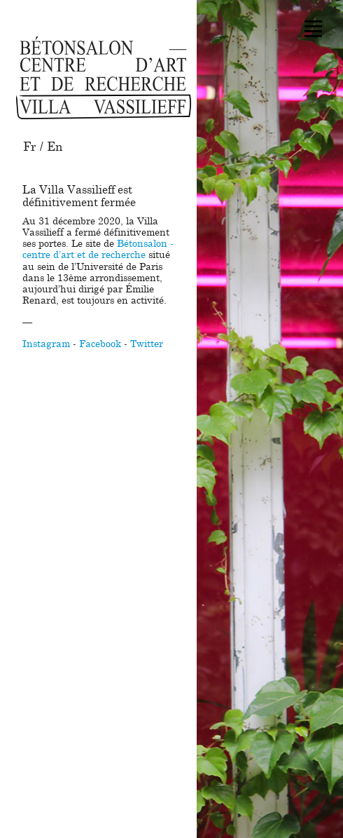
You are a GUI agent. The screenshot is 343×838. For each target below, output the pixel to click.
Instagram (46, 344)
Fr (29, 147)
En (54, 147)
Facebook (100, 344)
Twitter (146, 344)
